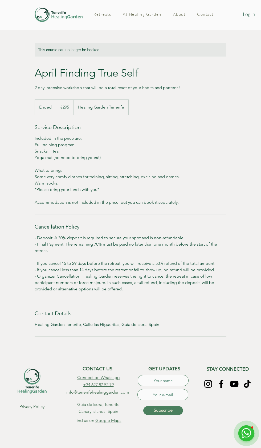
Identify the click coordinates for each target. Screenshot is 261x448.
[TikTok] (247, 384)
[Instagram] (208, 384)
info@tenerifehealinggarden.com (97, 392)
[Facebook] (221, 384)
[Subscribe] (163, 410)
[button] (102, 14)
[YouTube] (234, 384)
